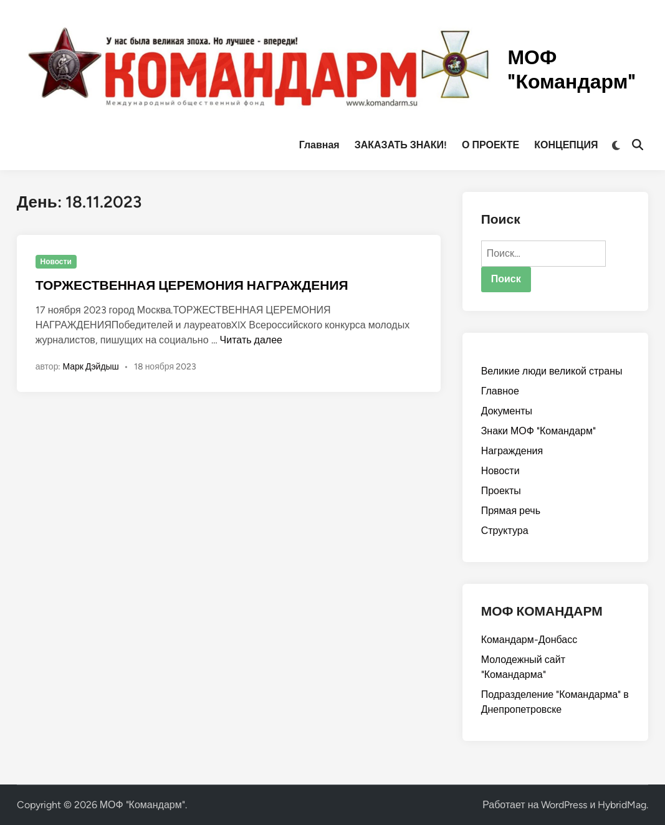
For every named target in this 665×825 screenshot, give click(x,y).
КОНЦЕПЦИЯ (566, 145)
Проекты (501, 491)
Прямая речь (510, 511)
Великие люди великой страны (552, 371)
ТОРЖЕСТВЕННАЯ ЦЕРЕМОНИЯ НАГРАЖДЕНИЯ (192, 285)
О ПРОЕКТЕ (490, 145)
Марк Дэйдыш (90, 366)
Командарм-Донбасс (529, 640)
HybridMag (622, 805)
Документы (506, 411)
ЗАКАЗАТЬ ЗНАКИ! (401, 145)
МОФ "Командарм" (571, 69)
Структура (505, 530)
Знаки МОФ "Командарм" (538, 431)
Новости (55, 261)
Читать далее (251, 340)
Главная (319, 145)
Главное (500, 391)
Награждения (512, 451)
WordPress (564, 805)
